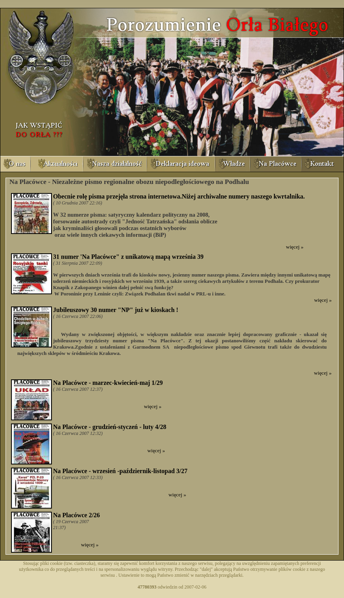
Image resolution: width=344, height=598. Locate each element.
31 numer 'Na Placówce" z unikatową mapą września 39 (128, 256)
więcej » (295, 247)
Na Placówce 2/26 (76, 515)
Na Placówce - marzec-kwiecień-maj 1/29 (108, 382)
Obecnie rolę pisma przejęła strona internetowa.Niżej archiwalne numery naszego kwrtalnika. (179, 196)
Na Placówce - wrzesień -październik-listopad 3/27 (120, 471)
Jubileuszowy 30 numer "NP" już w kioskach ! (115, 309)
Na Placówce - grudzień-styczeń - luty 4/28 (109, 426)
